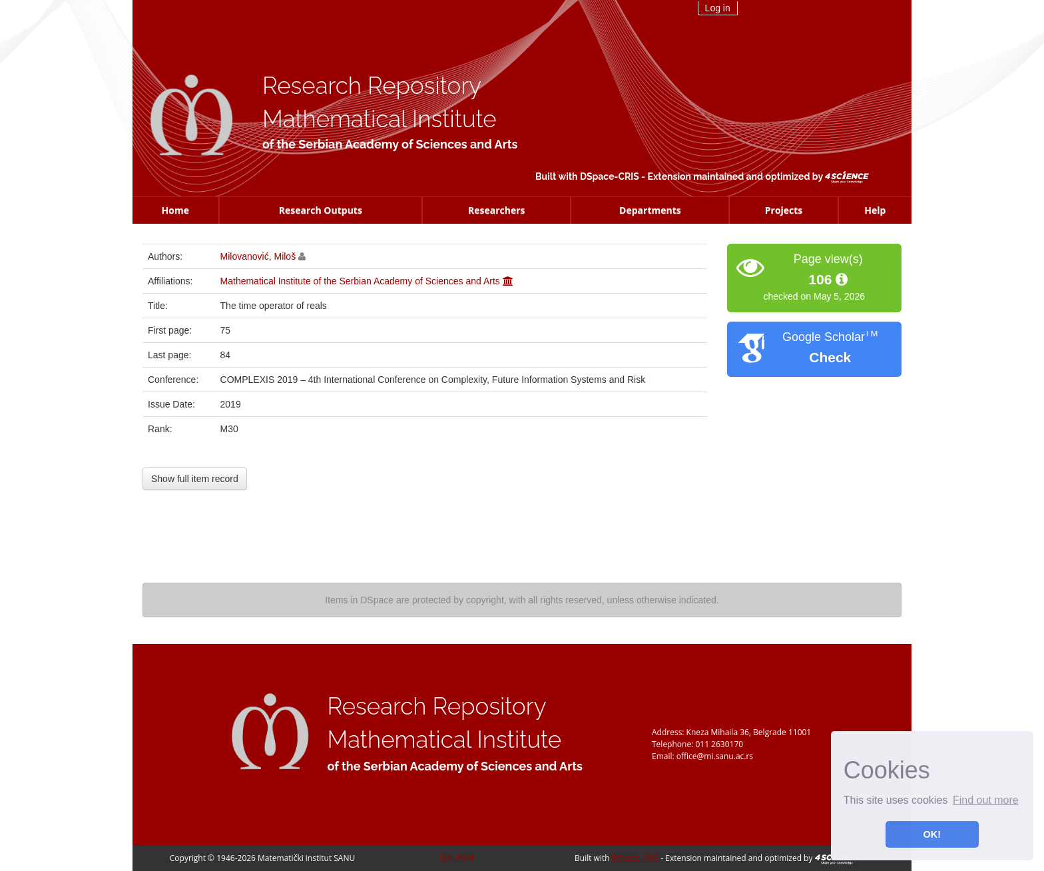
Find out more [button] (986, 800)
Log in (717, 8)
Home (175, 210)
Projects (784, 210)
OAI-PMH (457, 858)
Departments (650, 210)
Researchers (496, 210)
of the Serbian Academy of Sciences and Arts (389, 144)
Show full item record (194, 478)
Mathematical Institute (379, 119)
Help (875, 210)
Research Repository (371, 85)
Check (830, 357)
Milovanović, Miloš (258, 256)
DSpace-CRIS (609, 176)
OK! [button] (932, 834)
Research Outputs (320, 210)
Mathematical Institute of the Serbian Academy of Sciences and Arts (360, 281)
